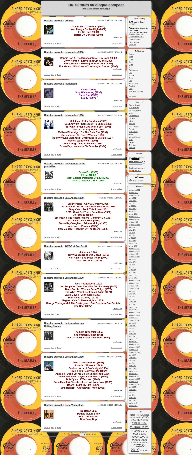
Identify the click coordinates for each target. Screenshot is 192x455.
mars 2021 (132, 209)
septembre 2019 (134, 257)
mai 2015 (132, 395)
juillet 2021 (132, 201)
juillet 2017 (132, 326)
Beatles (131, 54)
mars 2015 (132, 400)
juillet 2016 (132, 358)
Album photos (134, 42)
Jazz (130, 67)
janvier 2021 (133, 214)
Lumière (132, 118)
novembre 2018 (134, 283)
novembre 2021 (134, 190)
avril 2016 (132, 366)
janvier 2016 (133, 374)
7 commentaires (116, 154)
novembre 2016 (134, 347)
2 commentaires (116, 189)
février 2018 (133, 307)
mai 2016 (132, 363)
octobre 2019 (133, 254)
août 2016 (132, 355)
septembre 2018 (134, 289)
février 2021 (133, 211)
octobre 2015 (133, 382)
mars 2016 (132, 368)
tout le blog (132, 96)
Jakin (131, 140)
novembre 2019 (134, 251)
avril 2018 (132, 302)
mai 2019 (132, 267)
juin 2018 (132, 297)
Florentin (132, 129)
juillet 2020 (132, 230)
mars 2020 (132, 241)
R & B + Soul (133, 83)
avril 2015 (132, 398)
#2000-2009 (139, 439)
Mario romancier (134, 137)
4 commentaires (116, 237)
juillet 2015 (132, 390)
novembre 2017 (134, 315)
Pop (130, 81)
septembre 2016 (134, 352)
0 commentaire (117, 43)
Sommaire (132, 45)
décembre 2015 (134, 376)
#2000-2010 (135, 442)
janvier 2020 (133, 246)
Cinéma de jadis (134, 105)
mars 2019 (132, 273)
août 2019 (132, 259)
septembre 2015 (134, 384)
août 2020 (132, 227)
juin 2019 (132, 265)
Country (131, 59)
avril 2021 (132, 206)
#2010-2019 (138, 447)
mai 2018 (132, 299)
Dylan (131, 65)
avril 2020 (132, 238)
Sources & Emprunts (136, 91)
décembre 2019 (134, 249)
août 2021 (132, 198)
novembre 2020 (134, 219)
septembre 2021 (134, 195)
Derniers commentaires (137, 168)
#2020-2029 (144, 451)
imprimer (47, 43)
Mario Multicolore (135, 110)
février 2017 (133, 339)
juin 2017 (132, 328)
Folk (130, 73)
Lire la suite (117, 37)
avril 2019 (132, 270)
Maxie (131, 113)
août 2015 (132, 387)
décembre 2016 (134, 344)
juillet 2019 (132, 262)
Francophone (133, 70)
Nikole (131, 121)
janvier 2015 (133, 406)
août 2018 (132, 291)
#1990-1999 (138, 436)
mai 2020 (132, 235)
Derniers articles (134, 39)
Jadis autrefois (134, 108)
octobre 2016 (133, 350)
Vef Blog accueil (136, 181)
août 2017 (132, 323)
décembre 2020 (134, 217)
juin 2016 (132, 360)
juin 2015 (132, 392)
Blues (131, 57)
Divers (131, 62)
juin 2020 (132, 233)
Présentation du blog (136, 37)
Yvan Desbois (134, 126)
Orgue (131, 78)
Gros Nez (132, 145)
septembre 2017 (134, 320)
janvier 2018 (133, 310)
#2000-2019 (144, 442)
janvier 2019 (133, 278)
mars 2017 (132, 336)
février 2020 (133, 243)
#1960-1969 (139, 427)
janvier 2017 (133, 342)
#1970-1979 (139, 430)
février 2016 (133, 371)
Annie (131, 134)
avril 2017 (132, 334)
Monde (131, 75)
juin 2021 (132, 203)
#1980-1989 (139, 434)
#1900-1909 (134, 415)
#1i (147, 437)
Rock (130, 89)
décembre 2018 (134, 281)
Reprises (132, 86)
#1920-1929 (136, 417)
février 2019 (133, 275)
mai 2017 (132, 331)
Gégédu (132, 142)
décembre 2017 (134, 312)
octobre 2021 (133, 193)
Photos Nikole (134, 116)
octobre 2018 (133, 286)
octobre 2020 (133, 222)
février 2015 (133, 403)
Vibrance (132, 148)
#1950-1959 (139, 423)
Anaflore (132, 124)
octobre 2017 (133, 318)
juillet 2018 (132, 294)
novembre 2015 (134, 379)
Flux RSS (135, 171)
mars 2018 (132, 305)
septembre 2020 (134, 225)
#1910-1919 (144, 415)
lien (52, 43)
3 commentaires (116, 348)
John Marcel (133, 132)
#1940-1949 (142, 420)
